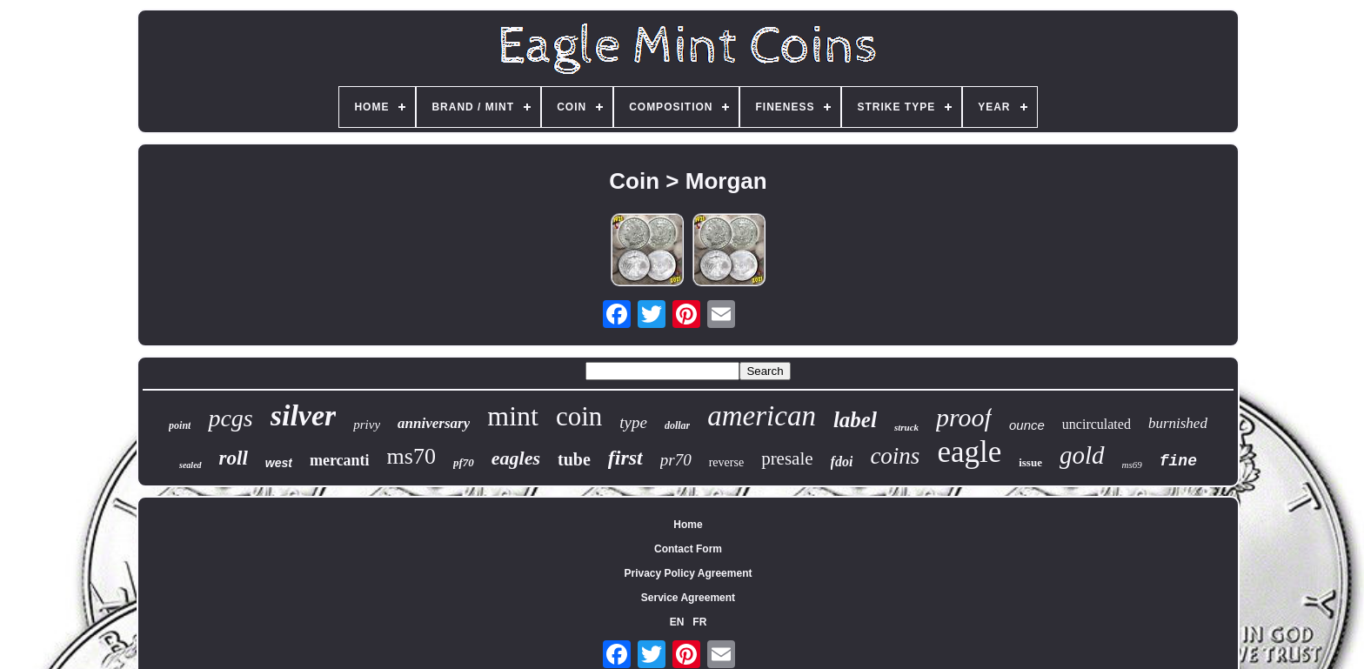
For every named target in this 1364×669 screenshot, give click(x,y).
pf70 (463, 462)
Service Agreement (688, 598)
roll (233, 458)
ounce (1027, 425)
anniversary (434, 423)
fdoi (842, 461)
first (625, 457)
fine (1178, 461)
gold (1082, 455)
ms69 (1132, 464)
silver (304, 415)
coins (894, 456)
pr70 (676, 460)
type (633, 422)
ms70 (411, 456)
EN (677, 622)
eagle (969, 452)
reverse (726, 462)
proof (964, 417)
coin (579, 416)
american (761, 416)
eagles (515, 458)
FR (699, 622)
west (278, 463)
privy (366, 425)
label (855, 420)
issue (1030, 462)
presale (786, 458)
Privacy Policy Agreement (688, 573)
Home (687, 524)
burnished (1177, 423)
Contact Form (688, 549)
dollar (677, 425)
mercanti (340, 460)
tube (574, 459)
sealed (190, 465)
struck (906, 427)
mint (512, 416)
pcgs (230, 418)
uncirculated (1096, 424)
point (180, 425)
